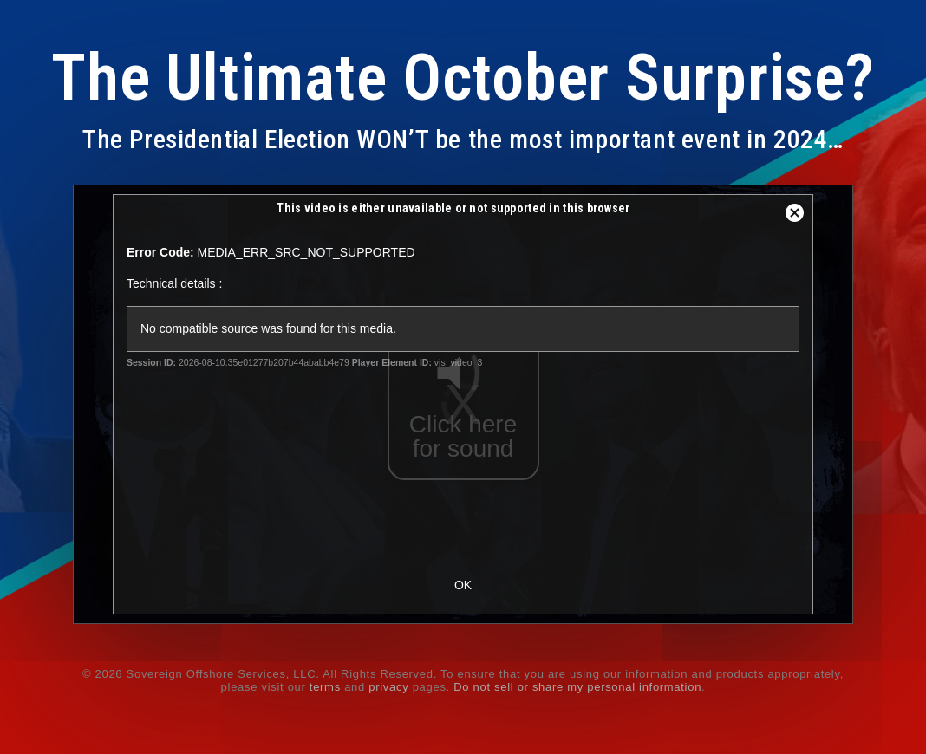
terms (325, 686)
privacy (388, 686)
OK (463, 585)
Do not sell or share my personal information (577, 686)
